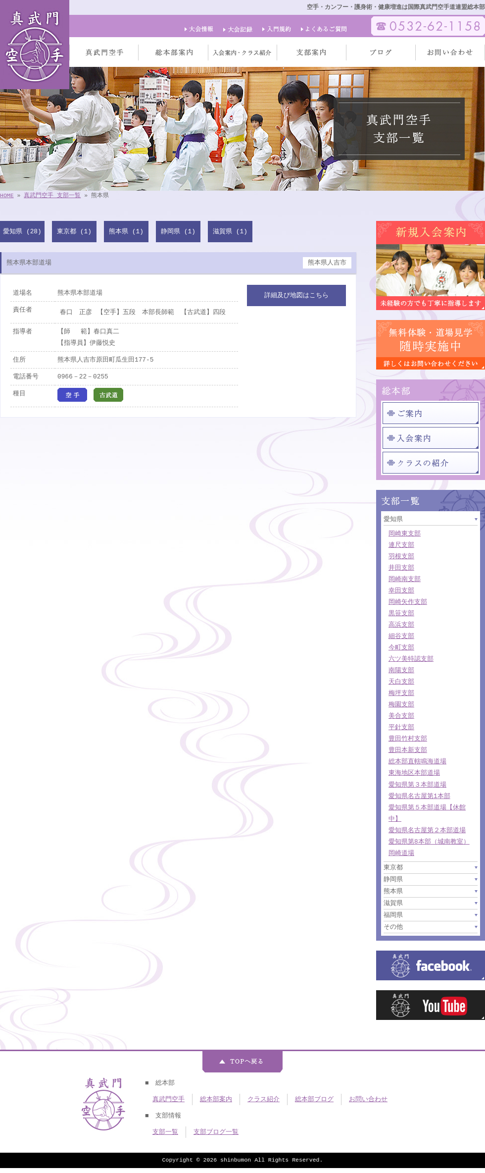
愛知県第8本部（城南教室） (429, 841)
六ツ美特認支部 (411, 658)
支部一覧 (165, 1131)
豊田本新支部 (407, 750)
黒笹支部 (401, 613)
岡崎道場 (401, 853)
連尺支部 (401, 544)
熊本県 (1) (126, 231)
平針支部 (401, 727)
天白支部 (401, 681)
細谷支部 (401, 636)
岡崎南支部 (404, 579)
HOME (7, 195)
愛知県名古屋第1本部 (419, 796)
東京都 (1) (74, 231)
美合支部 (401, 715)
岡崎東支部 (404, 533)
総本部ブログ (314, 1099)
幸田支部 (401, 590)
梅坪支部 (401, 693)
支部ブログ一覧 (216, 1131)
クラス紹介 (263, 1099)
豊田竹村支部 (407, 738)
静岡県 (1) (178, 231)
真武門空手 (168, 1099)
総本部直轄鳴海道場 (417, 761)
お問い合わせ (368, 1099)
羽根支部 (401, 556)
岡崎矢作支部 (407, 601)
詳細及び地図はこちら (296, 295)
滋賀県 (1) (230, 231)
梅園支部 (401, 704)
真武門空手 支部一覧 (52, 195)
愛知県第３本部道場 (417, 784)
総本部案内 (216, 1099)
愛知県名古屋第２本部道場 (427, 830)
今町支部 (401, 647)
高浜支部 (401, 624)
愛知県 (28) (22, 231)
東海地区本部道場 (414, 772)
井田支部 (401, 567)
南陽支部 (401, 670)
